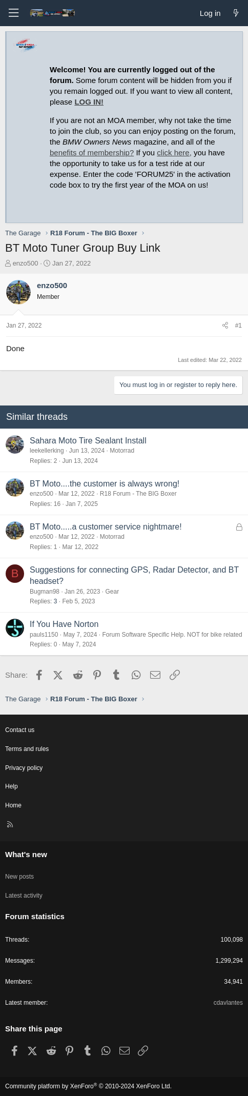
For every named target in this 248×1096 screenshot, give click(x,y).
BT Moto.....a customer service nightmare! (106, 526)
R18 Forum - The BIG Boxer (138, 493)
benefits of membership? (92, 152)
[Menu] (13, 13)
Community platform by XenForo (88, 1086)
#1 (238, 325)
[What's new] (236, 13)
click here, (174, 152)
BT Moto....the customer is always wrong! (104, 483)
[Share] (225, 326)
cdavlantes (228, 1002)
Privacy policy (24, 768)
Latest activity (24, 895)
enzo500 (25, 263)
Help (11, 786)
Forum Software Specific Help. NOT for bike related (172, 634)
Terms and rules (27, 749)
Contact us (19, 730)
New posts (19, 876)
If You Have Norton (64, 624)
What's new (26, 854)
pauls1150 (44, 634)
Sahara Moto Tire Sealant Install (88, 440)
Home (13, 805)
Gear (112, 591)
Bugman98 (44, 591)
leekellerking (47, 450)
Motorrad (122, 450)
